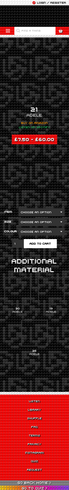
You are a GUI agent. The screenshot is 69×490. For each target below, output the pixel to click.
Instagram (34, 452)
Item (8, 212)
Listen (34, 401)
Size (7, 221)
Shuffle (34, 418)
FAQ (34, 427)
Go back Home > (34, 483)
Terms (34, 435)
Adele (34, 115)
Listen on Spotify (34, 127)
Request (34, 469)
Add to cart (40, 243)
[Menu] (8, 30)
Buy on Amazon (34, 123)
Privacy (34, 444)
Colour (10, 231)
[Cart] (61, 31)
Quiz (34, 461)
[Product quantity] (18, 244)
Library (34, 409)
